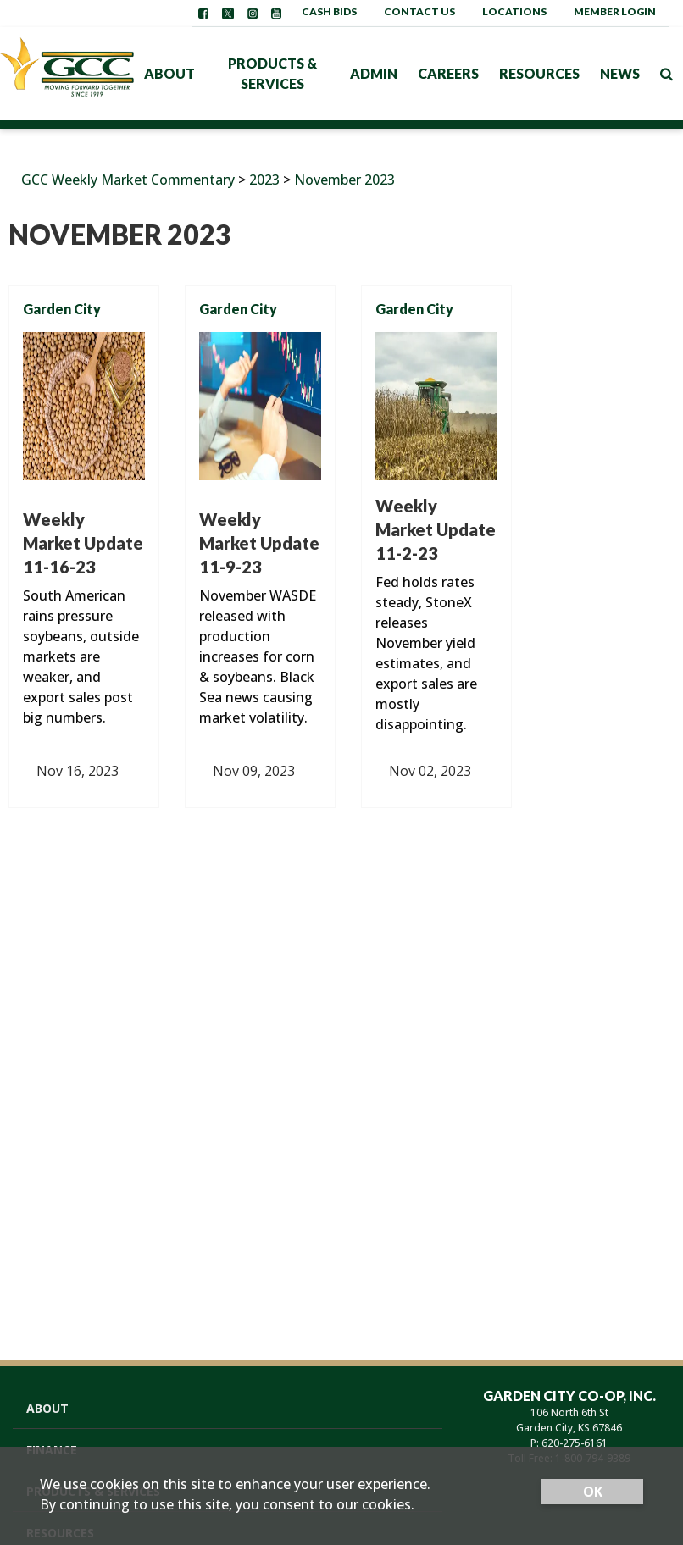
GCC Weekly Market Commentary (128, 179)
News (620, 73)
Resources (539, 73)
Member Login (615, 11)
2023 (264, 179)
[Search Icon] (666, 74)
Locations (514, 11)
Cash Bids (329, 11)
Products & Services (272, 73)
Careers (448, 73)
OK (592, 1491)
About (169, 73)
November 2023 (344, 179)
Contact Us (419, 11)
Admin (373, 73)
